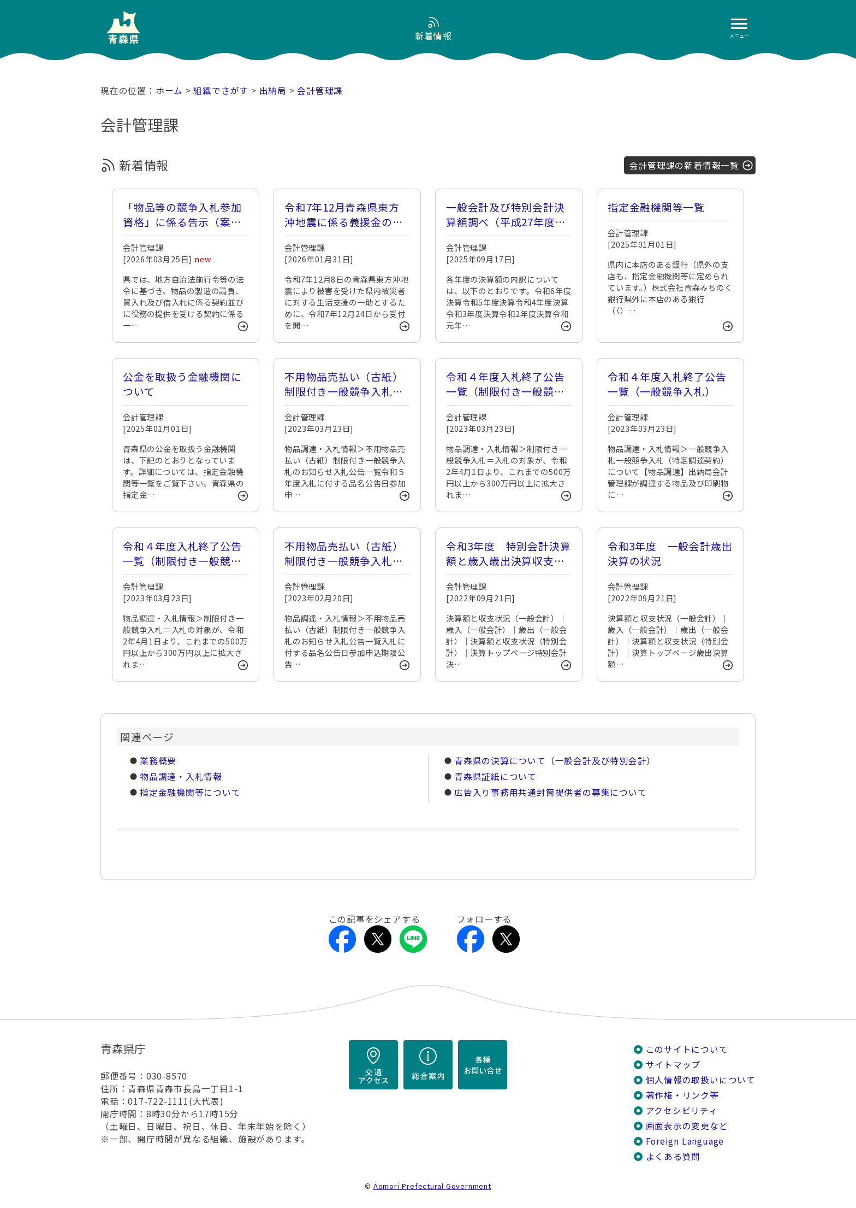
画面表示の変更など (687, 1125)
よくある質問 (673, 1156)
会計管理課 (320, 90)
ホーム (169, 90)
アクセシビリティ (682, 1110)
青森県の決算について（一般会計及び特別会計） (555, 760)
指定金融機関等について (190, 792)
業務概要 (158, 760)
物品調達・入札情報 (181, 776)
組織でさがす (220, 90)
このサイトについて (687, 1049)
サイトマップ (673, 1064)
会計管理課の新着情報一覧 (684, 165)
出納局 (273, 90)
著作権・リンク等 (682, 1095)
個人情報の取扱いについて (701, 1080)
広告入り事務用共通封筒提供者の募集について (550, 792)
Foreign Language (685, 1141)
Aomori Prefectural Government (432, 1186)
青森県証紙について (495, 776)
